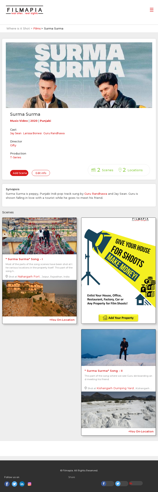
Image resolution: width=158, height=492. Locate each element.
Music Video (19, 120)
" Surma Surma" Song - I (24, 259)
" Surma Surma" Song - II (104, 370)
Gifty (13, 145)
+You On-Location (61, 319)
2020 (34, 120)
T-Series (15, 157)
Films (37, 28)
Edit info (41, 173)
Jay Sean (15, 133)
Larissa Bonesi (32, 133)
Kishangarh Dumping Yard (115, 388)
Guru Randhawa (54, 133)
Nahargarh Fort (29, 276)
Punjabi (45, 120)
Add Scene (20, 173)
